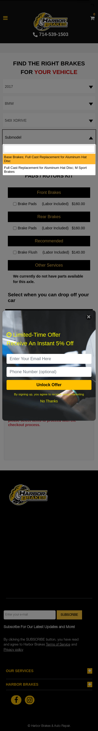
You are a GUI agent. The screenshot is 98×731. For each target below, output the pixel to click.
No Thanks (49, 401)
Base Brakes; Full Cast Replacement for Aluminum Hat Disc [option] (45, 159)
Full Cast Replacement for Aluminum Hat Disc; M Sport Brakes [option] (45, 170)
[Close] (89, 317)
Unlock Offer (48, 385)
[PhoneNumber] (49, 372)
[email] (49, 359)
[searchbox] (49, 149)
